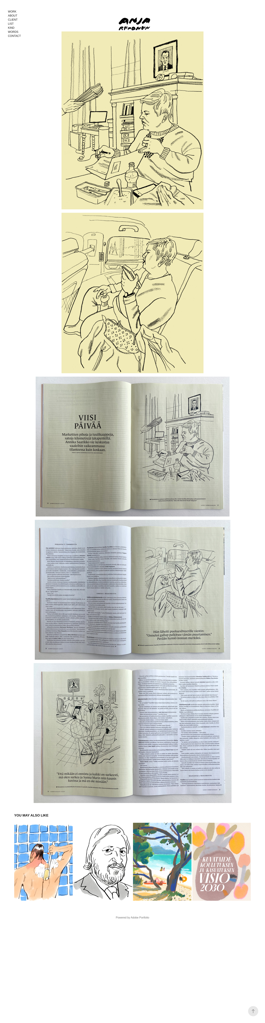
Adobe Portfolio (140, 917)
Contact (14, 36)
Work (12, 11)
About (12, 15)
